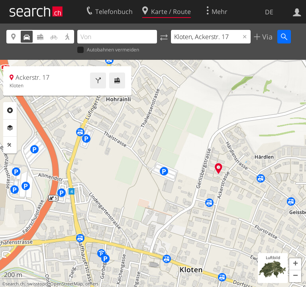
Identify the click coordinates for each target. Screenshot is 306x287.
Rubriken (10, 110)
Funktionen (10, 145)
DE (269, 12)
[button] (295, 264)
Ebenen (10, 128)
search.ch (15, 284)
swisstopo (37, 284)
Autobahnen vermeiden (108, 50)
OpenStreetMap (66, 284)
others (91, 284)
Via (266, 36)
